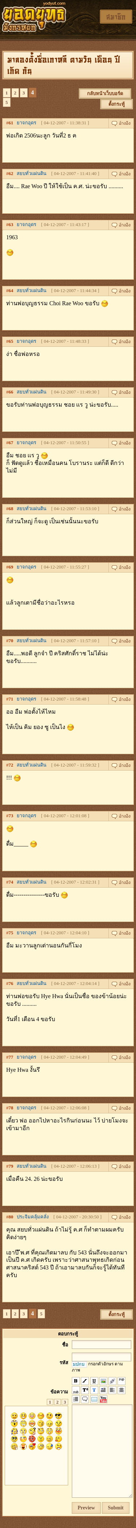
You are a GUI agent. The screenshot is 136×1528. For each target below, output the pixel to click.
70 (11, 640)
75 (11, 932)
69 (11, 567)
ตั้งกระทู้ (116, 104)
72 (11, 765)
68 (11, 508)
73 (11, 815)
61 (11, 122)
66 (11, 392)
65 (11, 341)
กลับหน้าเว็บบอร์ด (105, 93)
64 (11, 290)
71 (11, 699)
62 (11, 173)
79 (11, 1166)
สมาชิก (116, 16)
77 (11, 1057)
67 (11, 442)
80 (11, 1216)
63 (11, 224)
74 (11, 882)
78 (11, 1107)
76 (11, 983)
